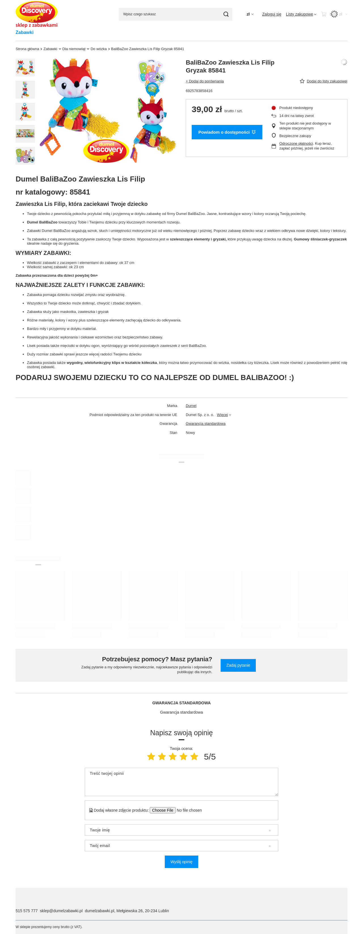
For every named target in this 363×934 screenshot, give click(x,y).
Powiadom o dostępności (227, 132)
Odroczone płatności (296, 143)
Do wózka (98, 49)
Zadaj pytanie (238, 665)
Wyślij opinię (181, 862)
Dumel (191, 406)
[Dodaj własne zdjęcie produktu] (187, 810)
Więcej (222, 415)
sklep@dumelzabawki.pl (61, 911)
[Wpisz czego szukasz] (175, 14)
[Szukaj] (226, 14)
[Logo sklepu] (37, 14)
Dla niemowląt (74, 49)
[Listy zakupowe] (301, 14)
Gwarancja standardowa (205, 423)
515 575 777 (27, 911)
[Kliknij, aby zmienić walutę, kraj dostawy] (249, 14)
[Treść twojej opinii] (181, 782)
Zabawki (24, 32)
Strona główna (27, 49)
